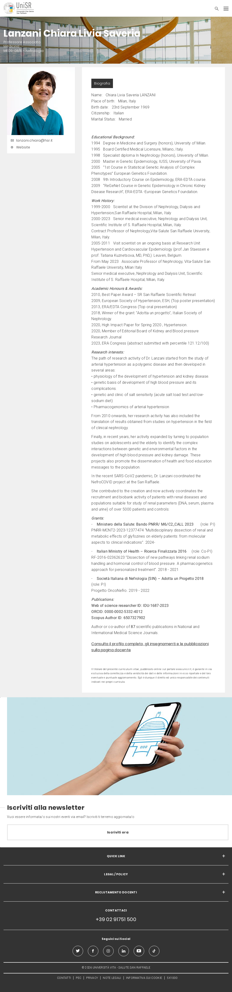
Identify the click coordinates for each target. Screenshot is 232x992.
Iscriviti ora (117, 832)
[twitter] (78, 951)
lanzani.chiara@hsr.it (31, 140)
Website (19, 147)
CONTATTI (64, 978)
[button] (214, 9)
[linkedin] (123, 951)
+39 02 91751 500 (116, 919)
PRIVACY (92, 978)
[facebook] (93, 951)
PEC (78, 978)
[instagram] (108, 951)
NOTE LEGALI (112, 978)
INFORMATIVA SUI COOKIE (144, 978)
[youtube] (139, 951)
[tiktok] (154, 951)
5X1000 (172, 978)
